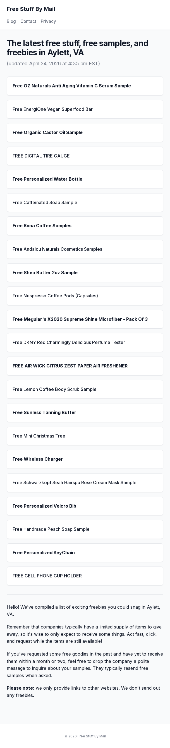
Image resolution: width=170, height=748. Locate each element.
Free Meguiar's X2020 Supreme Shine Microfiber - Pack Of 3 (80, 319)
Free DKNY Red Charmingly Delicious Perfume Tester (69, 342)
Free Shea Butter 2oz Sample (45, 272)
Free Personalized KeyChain (44, 552)
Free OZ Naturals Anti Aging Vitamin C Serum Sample (72, 86)
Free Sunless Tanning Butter (44, 412)
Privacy (48, 21)
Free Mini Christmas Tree (39, 436)
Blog (11, 21)
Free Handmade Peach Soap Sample (51, 529)
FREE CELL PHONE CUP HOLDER (47, 576)
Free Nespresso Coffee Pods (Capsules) (55, 295)
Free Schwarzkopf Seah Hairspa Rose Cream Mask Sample (75, 482)
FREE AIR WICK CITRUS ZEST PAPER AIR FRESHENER (70, 366)
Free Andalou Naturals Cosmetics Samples (57, 249)
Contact (28, 21)
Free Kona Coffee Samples (42, 225)
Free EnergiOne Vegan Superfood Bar (53, 109)
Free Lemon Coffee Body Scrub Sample (55, 389)
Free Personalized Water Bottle (47, 179)
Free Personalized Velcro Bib (44, 506)
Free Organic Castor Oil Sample (48, 132)
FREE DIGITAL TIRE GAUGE (41, 156)
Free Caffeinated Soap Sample (45, 202)
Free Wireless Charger (38, 459)
